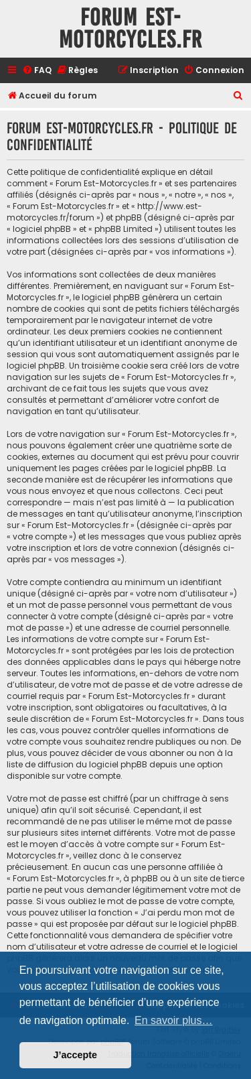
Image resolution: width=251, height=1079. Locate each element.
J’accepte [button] (76, 1055)
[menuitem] (37, 71)
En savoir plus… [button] (174, 1020)
